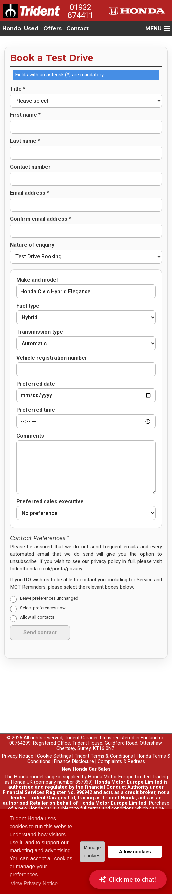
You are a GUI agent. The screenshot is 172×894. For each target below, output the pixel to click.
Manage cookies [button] (92, 851)
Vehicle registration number (51, 358)
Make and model (37, 280)
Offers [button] (52, 28)
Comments (30, 426)
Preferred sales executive (50, 492)
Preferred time (35, 406)
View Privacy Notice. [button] (35, 883)
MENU (153, 28)
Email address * (29, 193)
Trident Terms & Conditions (104, 746)
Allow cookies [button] (135, 851)
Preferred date (35, 380)
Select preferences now (43, 598)
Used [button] (31, 28)
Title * (17, 89)
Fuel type (27, 306)
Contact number (30, 167)
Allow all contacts (37, 607)
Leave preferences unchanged (49, 588)
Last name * (25, 141)
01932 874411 (80, 11)
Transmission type (39, 332)
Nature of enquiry (32, 245)
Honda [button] (11, 28)
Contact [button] (77, 28)
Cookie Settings (54, 746)
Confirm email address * (40, 219)
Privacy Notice (17, 746)
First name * (25, 115)
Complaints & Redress (121, 752)
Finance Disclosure (74, 752)
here (37, 804)
